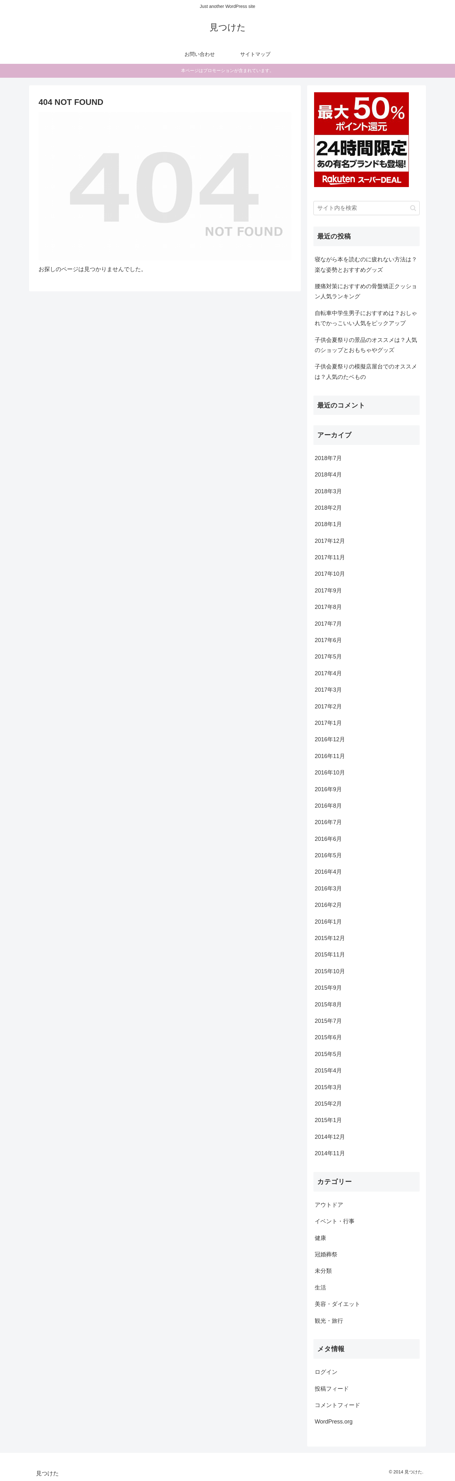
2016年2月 (328, 905)
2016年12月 (330, 739)
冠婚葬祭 (326, 1254)
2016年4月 (328, 872)
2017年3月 (328, 690)
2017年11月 (330, 557)
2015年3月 (328, 1087)
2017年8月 (328, 607)
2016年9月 (328, 789)
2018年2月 (328, 508)
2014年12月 (330, 1137)
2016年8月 (328, 806)
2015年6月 (328, 1037)
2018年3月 (328, 491)
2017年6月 (328, 640)
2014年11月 (330, 1153)
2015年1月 (328, 1120)
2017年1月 (328, 723)
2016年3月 (328, 888)
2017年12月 (330, 541)
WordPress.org (334, 1421)
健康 (320, 1238)
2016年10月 (330, 772)
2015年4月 (328, 1070)
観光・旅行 (329, 1321)
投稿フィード (332, 1389)
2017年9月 (328, 590)
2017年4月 (328, 673)
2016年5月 (328, 855)
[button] (413, 208)
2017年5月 (328, 656)
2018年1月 (328, 524)
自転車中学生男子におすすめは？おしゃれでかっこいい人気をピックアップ (366, 318)
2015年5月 (328, 1054)
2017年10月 (330, 574)
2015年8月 (328, 1004)
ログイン (326, 1372)
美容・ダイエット (337, 1304)
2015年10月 (330, 971)
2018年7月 (328, 458)
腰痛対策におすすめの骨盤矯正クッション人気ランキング (366, 291)
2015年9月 (328, 988)
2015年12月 (330, 938)
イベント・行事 (335, 1221)
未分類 (323, 1271)
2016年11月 (330, 756)
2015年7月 (328, 1021)
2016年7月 (328, 822)
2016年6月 (328, 839)
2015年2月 (328, 1104)
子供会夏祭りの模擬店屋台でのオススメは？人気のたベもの (366, 371)
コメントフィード (337, 1405)
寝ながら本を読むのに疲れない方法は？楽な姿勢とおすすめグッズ (366, 264)
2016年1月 (328, 922)
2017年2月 (328, 706)
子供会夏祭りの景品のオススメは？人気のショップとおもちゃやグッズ (366, 345)
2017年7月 (328, 624)
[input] (366, 208)
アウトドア (329, 1205)
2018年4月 (328, 474)
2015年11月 (330, 954)
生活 (320, 1287)
